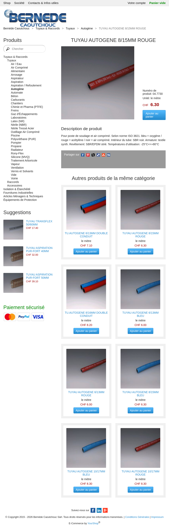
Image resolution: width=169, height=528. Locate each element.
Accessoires (14, 185)
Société (19, 3)
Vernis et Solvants (22, 171)
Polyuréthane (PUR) (23, 139)
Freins (15, 110)
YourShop (93, 523)
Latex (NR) (17, 121)
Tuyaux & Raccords (48, 28)
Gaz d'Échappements (24, 114)
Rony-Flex (17, 153)
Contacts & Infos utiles (43, 3)
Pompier (16, 142)
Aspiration (17, 81)
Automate (17, 92)
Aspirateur (17, 78)
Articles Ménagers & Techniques (23, 196)
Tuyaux (70, 28)
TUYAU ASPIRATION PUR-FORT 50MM (39, 276)
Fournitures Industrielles (18, 192)
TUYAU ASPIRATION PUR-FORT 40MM (39, 249)
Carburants (18, 99)
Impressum (157, 517)
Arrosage (16, 74)
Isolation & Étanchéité (16, 189)
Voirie (14, 178)
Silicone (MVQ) (20, 157)
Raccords (13, 182)
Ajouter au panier (152, 115)
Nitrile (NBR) (19, 124)
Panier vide (157, 3)
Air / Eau (16, 64)
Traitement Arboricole (24, 160)
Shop (7, 3)
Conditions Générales (137, 517)
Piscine (15, 135)
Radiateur (17, 149)
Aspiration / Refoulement (26, 85)
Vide (13, 174)
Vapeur (15, 164)
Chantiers (17, 103)
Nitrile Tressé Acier (22, 128)
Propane (16, 146)
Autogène (87, 28)
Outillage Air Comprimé (25, 132)
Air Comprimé (19, 67)
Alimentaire (18, 71)
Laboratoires (18, 117)
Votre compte (137, 3)
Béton (14, 96)
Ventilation (17, 167)
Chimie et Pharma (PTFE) (27, 106)
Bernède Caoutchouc (16, 28)
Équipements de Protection (20, 199)
